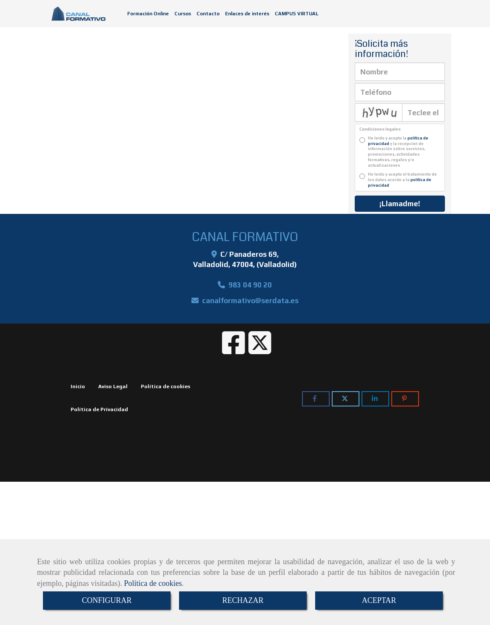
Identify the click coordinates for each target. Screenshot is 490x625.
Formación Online (148, 14)
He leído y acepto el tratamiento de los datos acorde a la (398, 180)
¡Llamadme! (399, 203)
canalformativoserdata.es (250, 300)
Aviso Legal (113, 386)
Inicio (78, 386)
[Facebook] (233, 350)
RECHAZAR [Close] (242, 600)
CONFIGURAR (106, 600)
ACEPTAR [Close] (379, 600)
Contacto (208, 14)
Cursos (182, 14)
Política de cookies (153, 583)
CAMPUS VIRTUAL (297, 14)
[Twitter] (259, 350)
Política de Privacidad (99, 409)
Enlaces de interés (247, 14)
